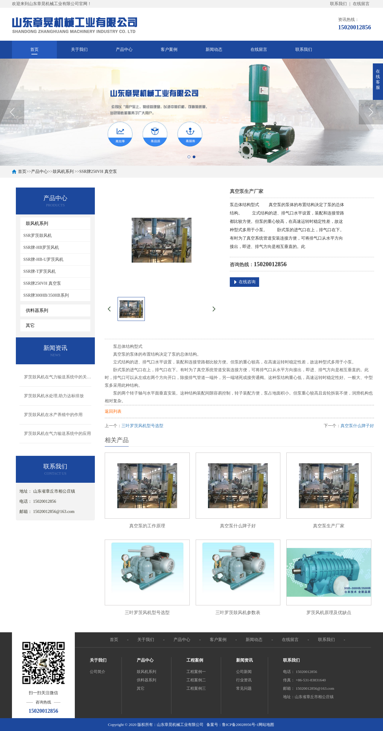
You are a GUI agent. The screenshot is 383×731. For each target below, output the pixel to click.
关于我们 (79, 49)
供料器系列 (146, 680)
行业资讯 (244, 680)
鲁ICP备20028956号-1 (240, 724)
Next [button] (371, 112)
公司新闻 (244, 671)
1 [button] (189, 157)
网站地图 (266, 724)
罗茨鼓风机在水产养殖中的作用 (53, 414)
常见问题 (244, 688)
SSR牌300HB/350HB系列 (46, 295)
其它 (141, 688)
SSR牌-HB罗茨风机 (41, 247)
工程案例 (194, 660)
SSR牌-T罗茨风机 (39, 271)
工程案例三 (196, 688)
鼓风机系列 (63, 171)
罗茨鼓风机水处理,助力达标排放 (54, 396)
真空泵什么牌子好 (357, 426)
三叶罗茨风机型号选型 (142, 426)
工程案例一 (196, 671)
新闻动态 (214, 49)
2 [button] (194, 157)
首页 (34, 49)
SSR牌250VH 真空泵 (98, 171)
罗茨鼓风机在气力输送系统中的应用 (57, 433)
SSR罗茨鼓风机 (37, 235)
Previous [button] (12, 112)
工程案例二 (196, 680)
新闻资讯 (244, 660)
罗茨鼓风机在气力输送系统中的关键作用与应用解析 (57, 377)
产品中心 (124, 49)
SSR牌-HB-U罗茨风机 (43, 259)
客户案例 (169, 49)
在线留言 (361, 3)
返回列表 (113, 411)
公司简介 (97, 671)
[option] (191, 112)
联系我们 (338, 3)
